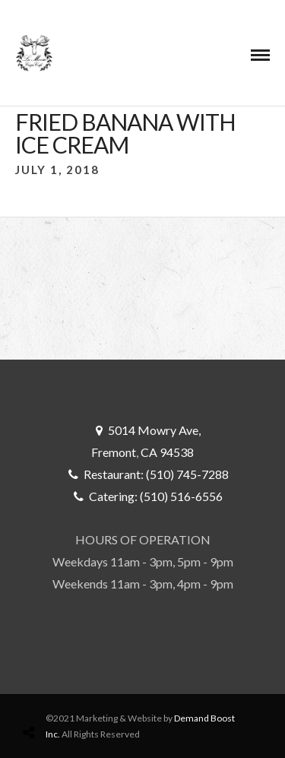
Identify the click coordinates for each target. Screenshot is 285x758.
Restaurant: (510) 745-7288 (156, 474)
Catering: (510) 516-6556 (156, 496)
